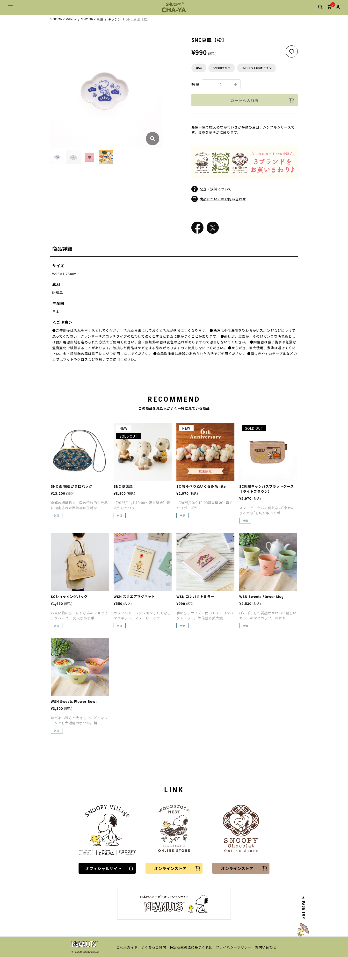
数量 (195, 84)
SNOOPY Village (63, 19)
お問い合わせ (265, 947)
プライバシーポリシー (234, 947)
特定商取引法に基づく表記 (191, 947)
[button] (57, 157)
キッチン (114, 19)
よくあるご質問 (153, 947)
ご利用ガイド (127, 947)
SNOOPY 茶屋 (92, 19)
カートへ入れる (262, 100)
